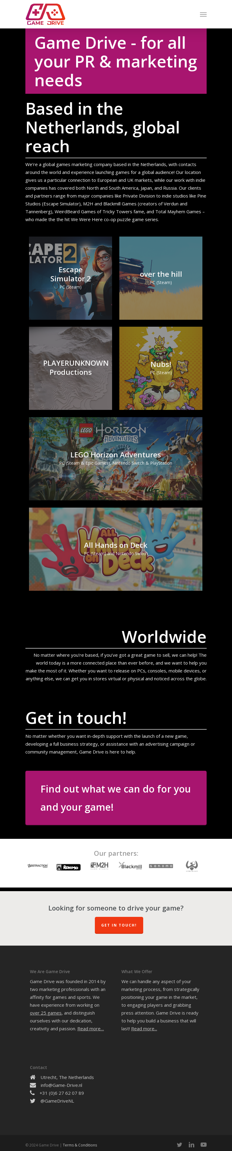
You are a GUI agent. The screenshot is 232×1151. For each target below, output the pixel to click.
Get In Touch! (119, 925)
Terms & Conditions (80, 1145)
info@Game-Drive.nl (61, 1085)
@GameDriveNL (57, 1101)
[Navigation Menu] (203, 14)
